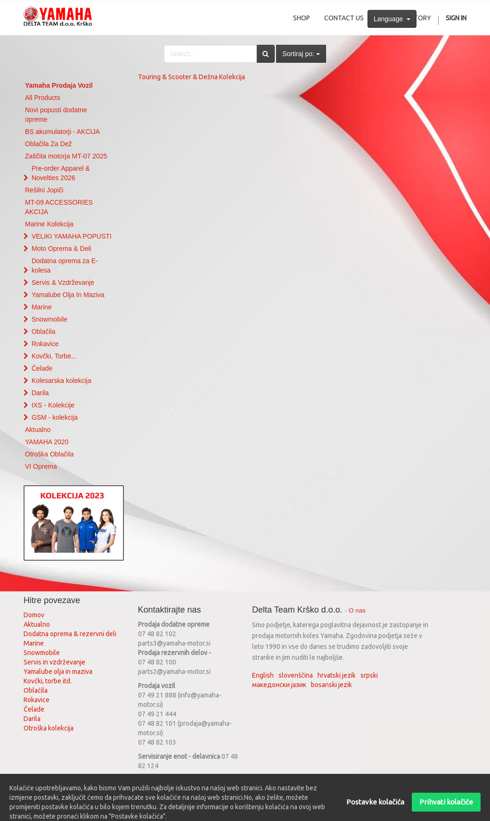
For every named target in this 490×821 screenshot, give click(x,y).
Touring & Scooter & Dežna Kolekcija (191, 77)
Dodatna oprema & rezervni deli (70, 634)
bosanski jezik (331, 684)
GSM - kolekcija (55, 417)
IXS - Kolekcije (53, 405)
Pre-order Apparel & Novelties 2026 (61, 173)
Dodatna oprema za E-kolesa (65, 265)
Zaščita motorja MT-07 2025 (66, 156)
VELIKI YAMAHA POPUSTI (72, 236)
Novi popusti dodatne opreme (56, 114)
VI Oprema (41, 466)
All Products (42, 97)
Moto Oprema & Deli (61, 248)
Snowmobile (49, 319)
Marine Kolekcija (49, 224)
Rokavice (45, 344)
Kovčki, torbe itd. (48, 681)
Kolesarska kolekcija (61, 380)
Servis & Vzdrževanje (63, 282)
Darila (40, 393)
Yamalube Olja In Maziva (68, 295)
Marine (42, 307)
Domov (34, 615)
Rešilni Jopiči (44, 190)
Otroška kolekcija (49, 728)
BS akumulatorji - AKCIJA (62, 131)
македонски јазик (279, 684)
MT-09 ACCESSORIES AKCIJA (59, 207)
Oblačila (44, 331)
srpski (369, 675)
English (263, 675)
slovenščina (295, 675)
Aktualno (37, 429)
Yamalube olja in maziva (58, 671)
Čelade (42, 368)
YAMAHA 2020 (46, 442)
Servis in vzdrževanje (54, 662)
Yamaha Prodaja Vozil (59, 85)
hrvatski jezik (337, 675)
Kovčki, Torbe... (54, 356)
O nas (357, 610)
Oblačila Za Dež (48, 144)
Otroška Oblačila (49, 454)
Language (392, 19)
